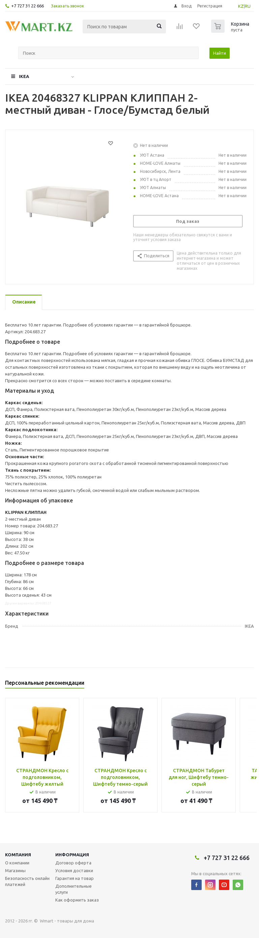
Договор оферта (73, 862)
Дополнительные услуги (73, 889)
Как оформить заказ (77, 899)
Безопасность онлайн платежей (27, 881)
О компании (17, 862)
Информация (72, 854)
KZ (241, 6)
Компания (18, 854)
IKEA (24, 76)
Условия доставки (74, 870)
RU (248, 6)
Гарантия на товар (74, 878)
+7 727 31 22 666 (27, 5)
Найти (219, 53)
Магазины (15, 870)
